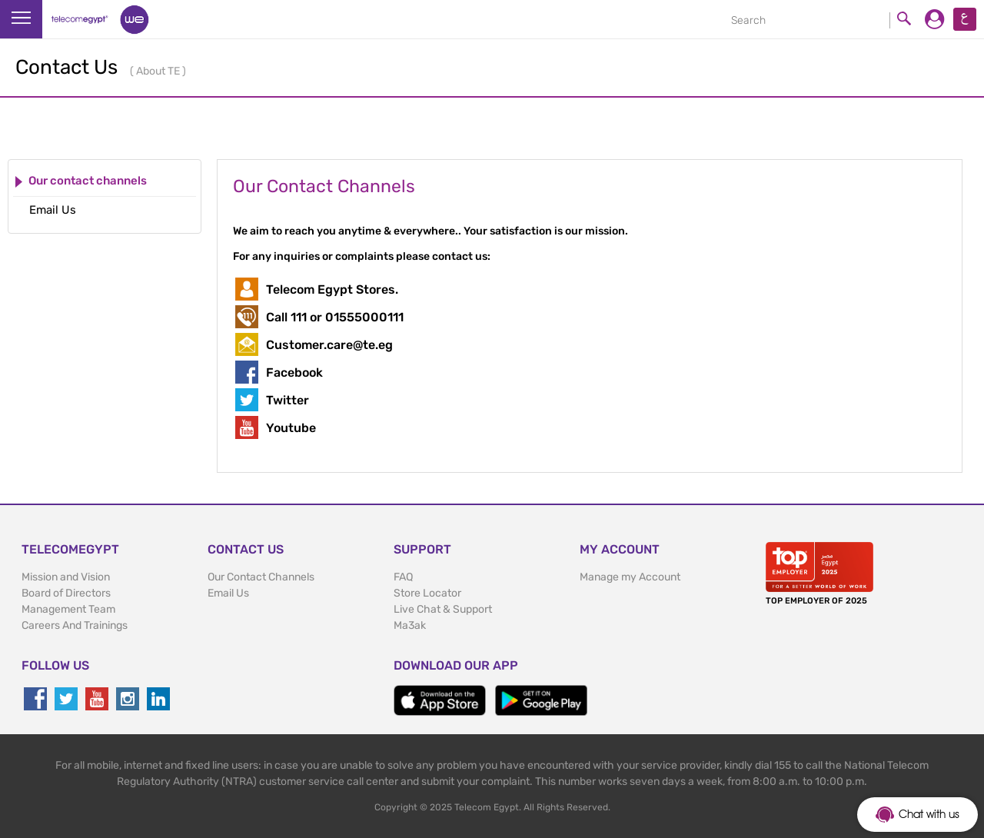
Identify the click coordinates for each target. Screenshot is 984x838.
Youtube (291, 428)
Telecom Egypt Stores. (332, 289)
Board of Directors (66, 593)
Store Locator (427, 593)
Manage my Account (630, 577)
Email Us (228, 593)
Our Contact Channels (261, 577)
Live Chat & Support (443, 609)
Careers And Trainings (75, 625)
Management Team (68, 609)
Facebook (294, 372)
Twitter (287, 400)
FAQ (403, 577)
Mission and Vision (66, 577)
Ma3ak (410, 625)
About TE (159, 71)
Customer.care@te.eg (329, 345)
